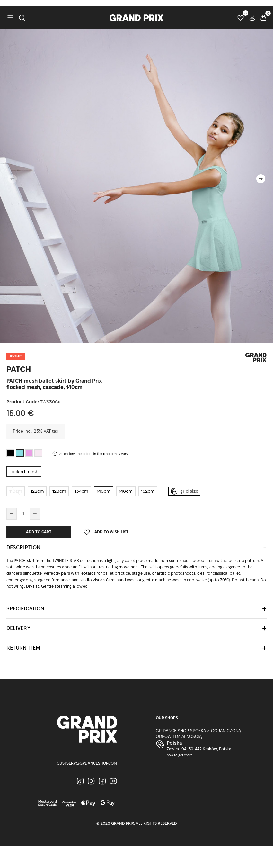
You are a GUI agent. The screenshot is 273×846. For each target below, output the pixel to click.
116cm (15, 491)
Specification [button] (25, 608)
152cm (147, 491)
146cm (126, 491)
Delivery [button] (18, 628)
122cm (37, 491)
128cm (59, 491)
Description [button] (23, 547)
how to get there (180, 755)
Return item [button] (23, 648)
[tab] (136, 547)
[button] (260, 178)
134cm (81, 491)
